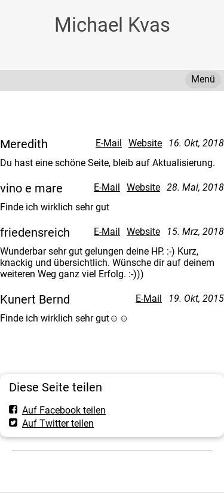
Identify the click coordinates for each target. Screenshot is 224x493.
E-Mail (109, 143)
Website (145, 143)
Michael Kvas (112, 24)
